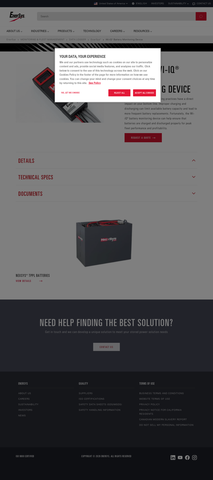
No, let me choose (70, 92)
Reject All (119, 92)
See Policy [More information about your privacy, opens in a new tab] (95, 83)
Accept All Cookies (144, 92)
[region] (108, 75)
